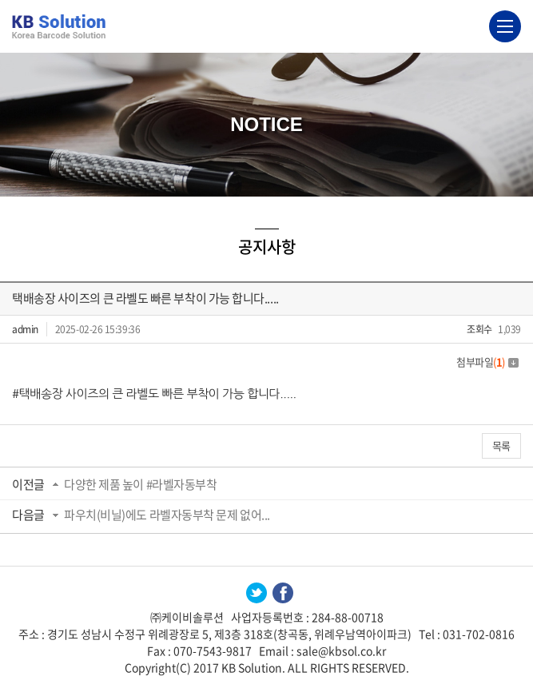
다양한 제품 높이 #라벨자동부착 (140, 484)
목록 (501, 445)
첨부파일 (487, 361)
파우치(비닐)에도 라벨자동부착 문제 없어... (167, 514)
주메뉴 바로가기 (0, 0)
